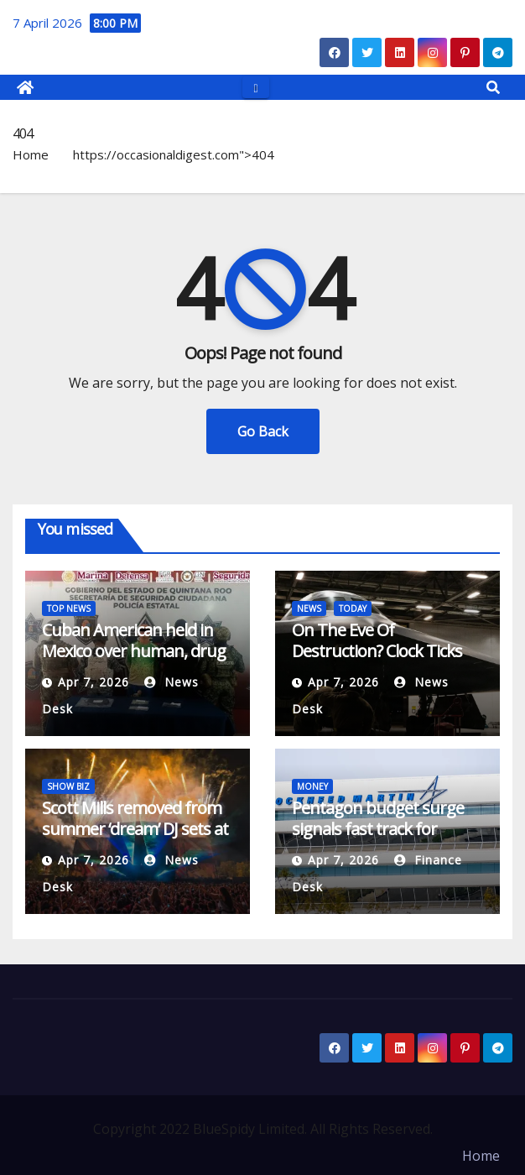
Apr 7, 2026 (93, 682)
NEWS (309, 608)
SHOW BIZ (68, 786)
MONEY (312, 786)
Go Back (262, 431)
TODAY (352, 608)
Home (31, 154)
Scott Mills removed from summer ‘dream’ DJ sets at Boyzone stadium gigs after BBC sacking (135, 839)
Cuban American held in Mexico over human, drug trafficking (134, 651)
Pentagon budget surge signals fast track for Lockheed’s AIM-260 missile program (378, 839)
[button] (493, 87)
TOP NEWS (69, 608)
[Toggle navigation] (255, 86)
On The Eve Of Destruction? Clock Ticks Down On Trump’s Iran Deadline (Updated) (377, 661)
